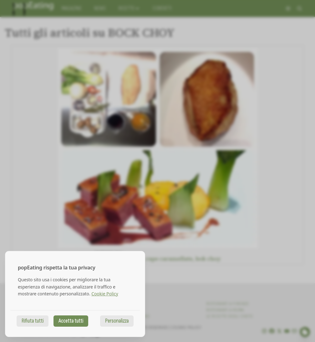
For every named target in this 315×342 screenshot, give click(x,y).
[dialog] (75, 294)
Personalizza (117, 321)
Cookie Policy (104, 294)
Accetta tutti (70, 321)
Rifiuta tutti (32, 321)
